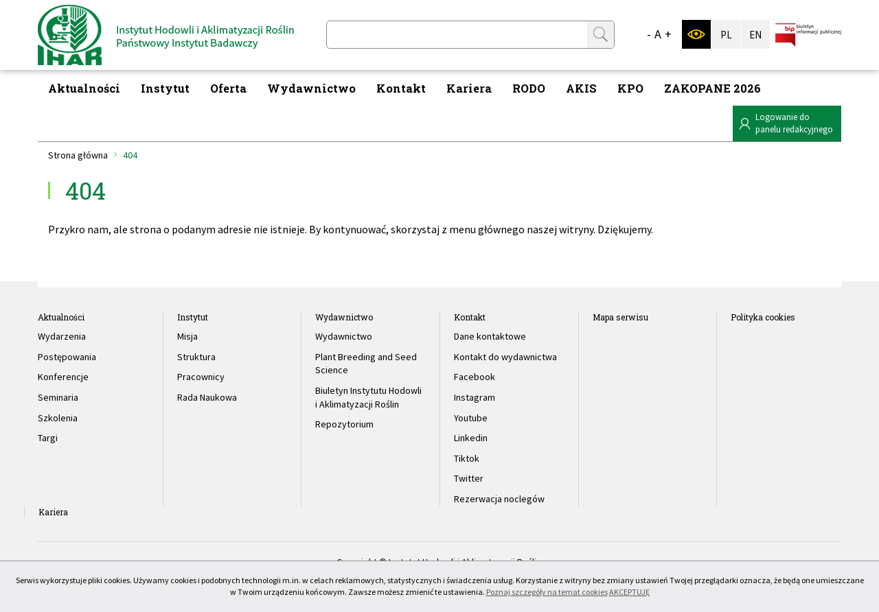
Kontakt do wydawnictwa (505, 357)
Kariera (469, 88)
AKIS (581, 88)
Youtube (471, 418)
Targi (48, 438)
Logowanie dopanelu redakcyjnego (794, 123)
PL (726, 34)
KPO (630, 88)
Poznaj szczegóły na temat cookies (547, 592)
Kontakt (401, 88)
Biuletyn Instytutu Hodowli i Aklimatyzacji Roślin (368, 397)
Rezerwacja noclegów (499, 499)
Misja (187, 336)
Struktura (196, 357)
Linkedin (471, 438)
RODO (528, 88)
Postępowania (67, 357)
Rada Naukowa (207, 397)
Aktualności (84, 88)
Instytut (165, 88)
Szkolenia (58, 418)
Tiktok (466, 458)
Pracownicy (201, 376)
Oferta (228, 88)
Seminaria (58, 397)
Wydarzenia (62, 336)
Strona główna (78, 155)
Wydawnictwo (311, 88)
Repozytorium (344, 424)
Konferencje (63, 376)
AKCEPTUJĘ (629, 592)
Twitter (468, 478)
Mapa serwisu (620, 316)
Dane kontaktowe (490, 336)
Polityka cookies (763, 316)
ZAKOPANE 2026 (712, 88)
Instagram (474, 397)
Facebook (474, 376)
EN (755, 34)
